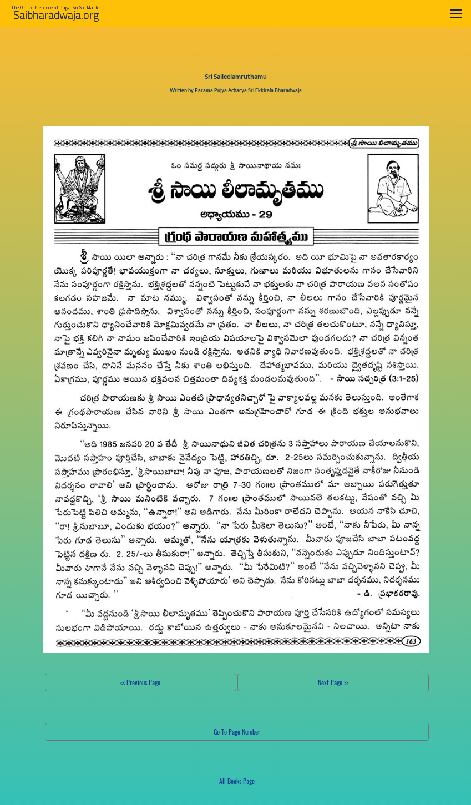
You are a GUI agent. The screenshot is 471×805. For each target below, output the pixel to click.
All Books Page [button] (237, 781)
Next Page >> (333, 682)
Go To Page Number (237, 731)
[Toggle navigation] (456, 13)
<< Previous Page (140, 682)
